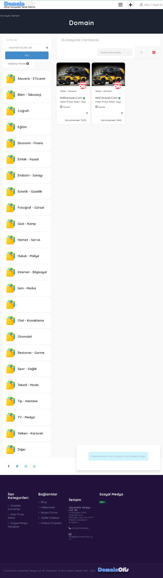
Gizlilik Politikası (50, 517)
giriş (146, 4)
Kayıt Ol (157, 4)
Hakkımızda (48, 507)
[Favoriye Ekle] (87, 113)
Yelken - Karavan (68, 91)
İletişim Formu (49, 512)
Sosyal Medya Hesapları (17, 524)
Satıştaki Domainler (14, 507)
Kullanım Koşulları (51, 523)
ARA (27, 55)
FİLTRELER (11, 40)
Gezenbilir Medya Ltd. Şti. (31, 570)
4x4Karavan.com (72, 98)
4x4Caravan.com (108, 98)
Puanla (66, 107)
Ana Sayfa (5, 15)
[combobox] (114, 52)
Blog (44, 502)
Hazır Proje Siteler (16, 516)
